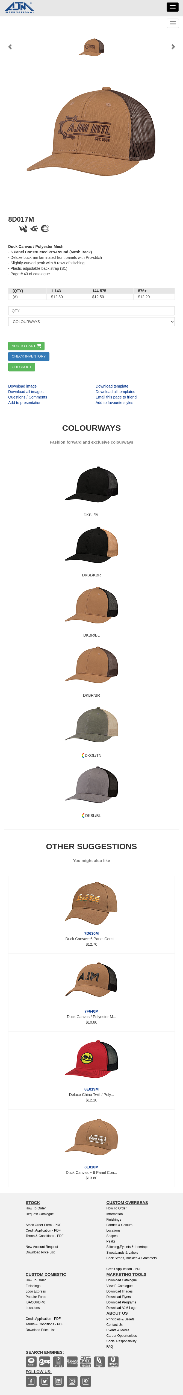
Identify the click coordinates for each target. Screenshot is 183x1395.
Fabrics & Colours (119, 1225)
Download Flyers (119, 1297)
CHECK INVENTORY (29, 356)
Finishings (114, 1219)
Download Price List (40, 1252)
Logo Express (36, 1291)
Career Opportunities (122, 1336)
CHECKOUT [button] (22, 367)
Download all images (25, 391)
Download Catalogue (122, 1280)
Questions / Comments (27, 397)
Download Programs (121, 1302)
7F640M (91, 1011)
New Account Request (42, 1247)
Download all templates (115, 391)
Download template (112, 386)
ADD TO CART (26, 346)
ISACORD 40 (35, 1302)
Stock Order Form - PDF (43, 1225)
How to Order (36, 1208)
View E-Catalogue (120, 1286)
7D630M (91, 933)
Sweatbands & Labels (122, 1253)
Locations (113, 1230)
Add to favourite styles (114, 402)
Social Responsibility (122, 1341)
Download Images (120, 1291)
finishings (33, 1286)
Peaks (111, 1241)
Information (115, 1214)
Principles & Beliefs (121, 1319)
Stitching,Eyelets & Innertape (128, 1247)
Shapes (112, 1236)
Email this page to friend (116, 397)
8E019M (91, 1089)
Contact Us (115, 1325)
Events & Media (118, 1330)
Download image (22, 386)
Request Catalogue (40, 1214)
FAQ (110, 1347)
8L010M (91, 1167)
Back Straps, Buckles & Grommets (132, 1258)
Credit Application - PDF (43, 1230)
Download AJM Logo (122, 1308)
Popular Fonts (36, 1297)
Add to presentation (24, 402)
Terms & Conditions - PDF (45, 1236)
